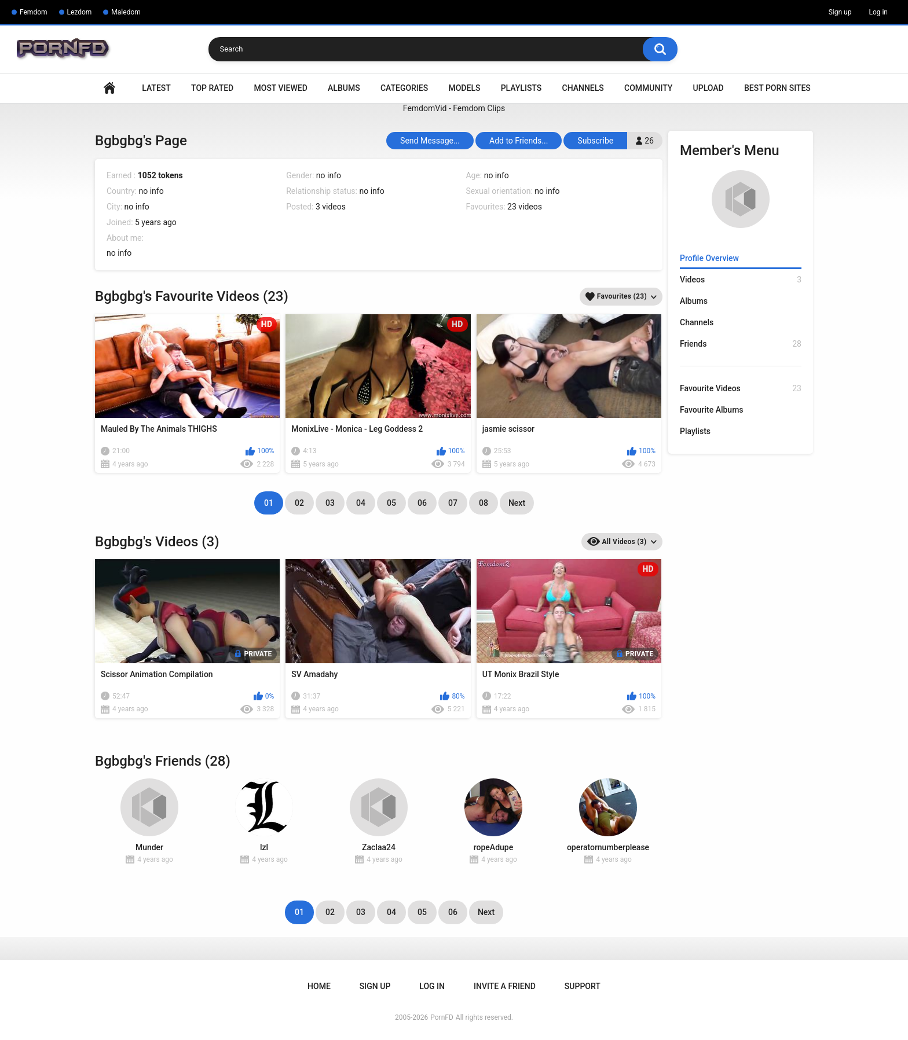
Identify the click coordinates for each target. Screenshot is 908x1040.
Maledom (125, 12)
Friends (740, 344)
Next (516, 503)
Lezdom (79, 12)
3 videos (331, 206)
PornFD (441, 1017)
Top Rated (212, 88)
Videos (740, 280)
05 (391, 503)
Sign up (840, 12)
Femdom (33, 12)
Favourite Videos (740, 389)
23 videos (524, 206)
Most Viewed (280, 88)
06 (422, 503)
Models (464, 88)
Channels (583, 88)
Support (583, 986)
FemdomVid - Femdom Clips (454, 108)
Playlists (521, 88)
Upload (708, 88)
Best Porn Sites (777, 88)
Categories (404, 88)
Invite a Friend (505, 986)
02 (299, 503)
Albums (344, 88)
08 (483, 503)
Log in (878, 12)
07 (452, 503)
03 (330, 503)
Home (109, 88)
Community (648, 88)
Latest (156, 88)
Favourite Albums (712, 409)
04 (360, 503)
